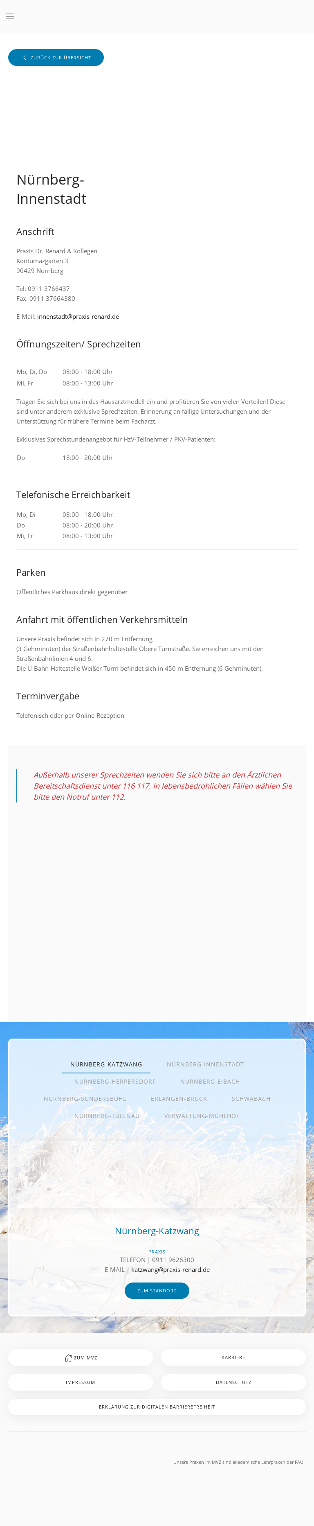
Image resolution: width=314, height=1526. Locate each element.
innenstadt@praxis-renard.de (78, 316)
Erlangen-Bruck (179, 1098)
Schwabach (251, 1098)
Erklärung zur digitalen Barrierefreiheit (157, 1407)
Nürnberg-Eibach (210, 1081)
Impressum (80, 1382)
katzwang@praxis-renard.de (170, 1269)
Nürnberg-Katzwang (106, 1064)
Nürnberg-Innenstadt (205, 1064)
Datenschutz (233, 1382)
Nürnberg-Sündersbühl (85, 1098)
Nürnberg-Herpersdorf (115, 1081)
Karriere (233, 1357)
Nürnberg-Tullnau (107, 1116)
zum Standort (157, 1290)
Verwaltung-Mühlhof (202, 1116)
